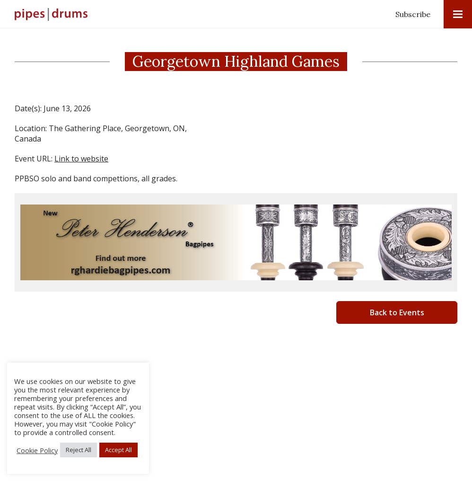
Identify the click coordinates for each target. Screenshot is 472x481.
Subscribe (412, 14)
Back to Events (397, 312)
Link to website (81, 158)
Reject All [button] (78, 449)
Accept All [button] (118, 449)
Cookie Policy (37, 450)
